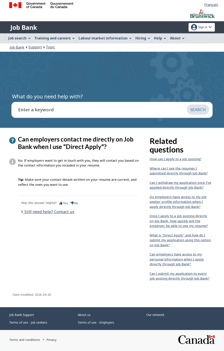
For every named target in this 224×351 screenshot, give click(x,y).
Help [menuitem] (160, 38)
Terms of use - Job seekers (28, 322)
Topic (50, 47)
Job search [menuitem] (19, 38)
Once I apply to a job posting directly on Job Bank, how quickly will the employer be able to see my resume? (179, 221)
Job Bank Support (21, 315)
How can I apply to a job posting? (175, 159)
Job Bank (23, 27)
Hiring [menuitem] (142, 38)
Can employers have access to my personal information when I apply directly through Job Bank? (177, 259)
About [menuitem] (177, 38)
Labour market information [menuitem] (105, 38)
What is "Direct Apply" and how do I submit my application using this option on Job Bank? (180, 240)
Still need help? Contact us (48, 211)
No (74, 203)
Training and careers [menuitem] (54, 38)
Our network (155, 315)
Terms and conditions (24, 340)
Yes (63, 203)
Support (35, 47)
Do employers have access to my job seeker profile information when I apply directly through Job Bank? (178, 202)
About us (84, 315)
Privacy (51, 340)
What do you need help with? (47, 96)
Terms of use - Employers (96, 322)
